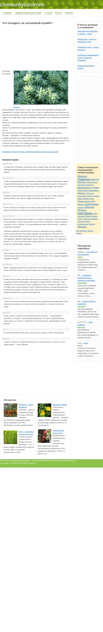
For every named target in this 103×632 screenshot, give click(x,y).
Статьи (48, 12)
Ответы (69, 12)
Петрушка (81, 185)
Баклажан (81, 216)
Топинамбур (82, 283)
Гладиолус (89, 185)
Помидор (84, 179)
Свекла (80, 219)
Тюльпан (16, 107)
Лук (91, 188)
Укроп (80, 345)
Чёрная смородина (90, 219)
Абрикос (94, 216)
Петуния (81, 221)
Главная (7, 12)
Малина (82, 176)
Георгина (95, 196)
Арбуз (95, 214)
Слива (89, 182)
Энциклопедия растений (28, 12)
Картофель (85, 213)
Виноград (82, 182)
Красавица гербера (60, 405)
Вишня (80, 199)
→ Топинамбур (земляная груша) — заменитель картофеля (86, 277)
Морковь (82, 227)
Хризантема (82, 196)
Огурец (82, 210)
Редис (88, 216)
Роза (96, 187)
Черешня (81, 208)
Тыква (91, 199)
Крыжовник (93, 190)
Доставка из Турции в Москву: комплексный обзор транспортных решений (30, 152)
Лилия (86, 199)
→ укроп (85, 343)
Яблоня (89, 207)
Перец (81, 201)
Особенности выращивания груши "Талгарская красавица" (88, 57)
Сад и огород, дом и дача (20, 461)
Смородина (83, 190)
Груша (89, 196)
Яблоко (81, 193)
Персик (94, 182)
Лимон (80, 257)
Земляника (91, 204)
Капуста (94, 179)
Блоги (58, 12)
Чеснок (92, 224)
